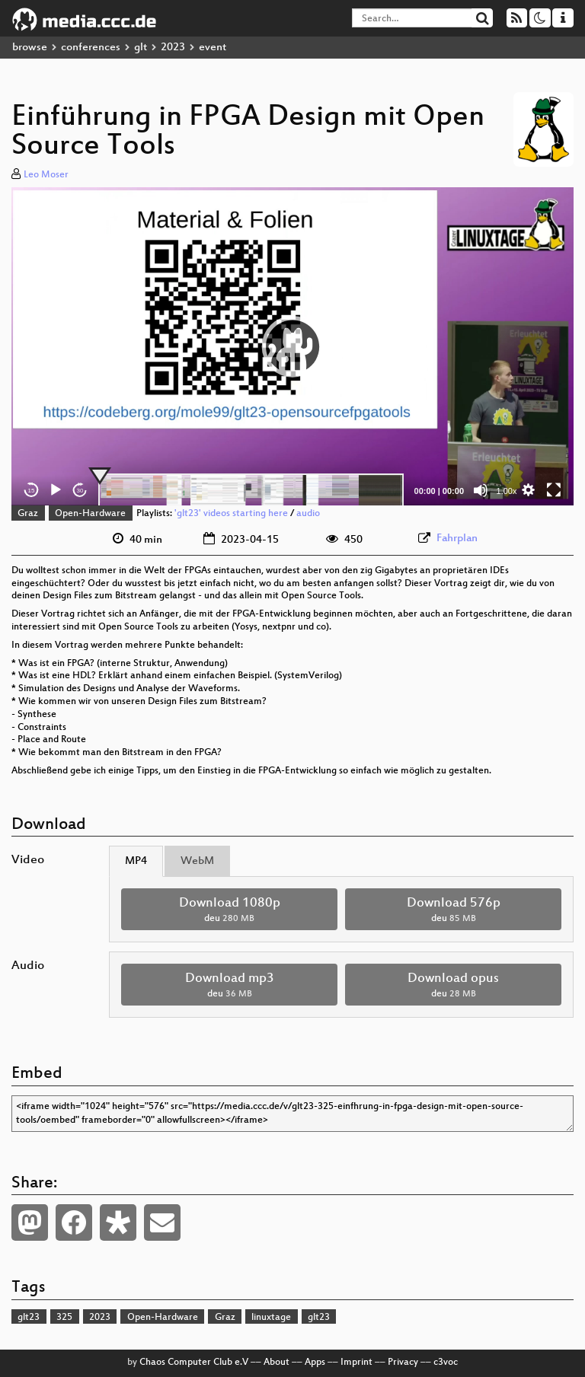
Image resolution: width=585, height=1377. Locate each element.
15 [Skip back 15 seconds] (31, 490)
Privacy (403, 1362)
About (276, 1362)
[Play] (55, 490)
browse (29, 47)
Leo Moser (46, 175)
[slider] (251, 490)
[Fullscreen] (553, 490)
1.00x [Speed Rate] (507, 491)
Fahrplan (457, 538)
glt (140, 47)
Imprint (356, 1362)
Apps (315, 1362)
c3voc (445, 1362)
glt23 (29, 1317)
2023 (173, 47)
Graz (28, 513)
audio (308, 513)
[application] (292, 346)
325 (64, 1317)
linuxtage (271, 1317)
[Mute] (480, 490)
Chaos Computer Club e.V (193, 1362)
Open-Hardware (90, 513)
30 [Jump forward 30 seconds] (80, 490)
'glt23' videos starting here (231, 513)
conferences (90, 47)
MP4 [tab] (136, 861)
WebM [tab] (197, 861)
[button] (292, 346)
